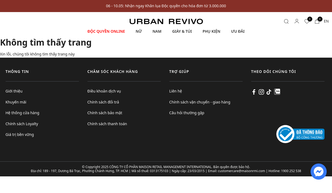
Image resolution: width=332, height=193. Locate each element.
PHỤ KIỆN (211, 31)
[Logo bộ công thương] (300, 133)
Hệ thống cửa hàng (22, 112)
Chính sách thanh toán (107, 123)
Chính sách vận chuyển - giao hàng (199, 102)
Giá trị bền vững (20, 134)
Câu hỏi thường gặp (186, 112)
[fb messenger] (319, 171)
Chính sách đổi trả (103, 102)
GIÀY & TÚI (182, 31)
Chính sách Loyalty (22, 123)
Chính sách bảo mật (104, 112)
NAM (157, 31)
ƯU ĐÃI (238, 31)
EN (326, 21)
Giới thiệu (14, 91)
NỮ (139, 31)
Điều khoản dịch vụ (104, 91)
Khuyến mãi (16, 102)
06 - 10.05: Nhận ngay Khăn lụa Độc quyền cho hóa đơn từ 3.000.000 (166, 5)
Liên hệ (175, 91)
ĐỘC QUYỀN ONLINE (106, 31)
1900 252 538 (291, 171)
